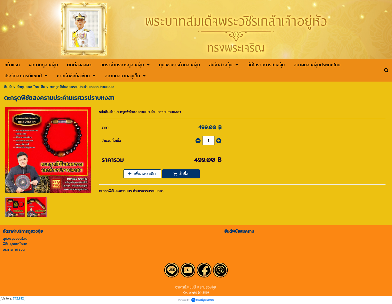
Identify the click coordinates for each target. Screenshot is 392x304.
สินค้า (8, 87)
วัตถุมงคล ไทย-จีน (31, 87)
